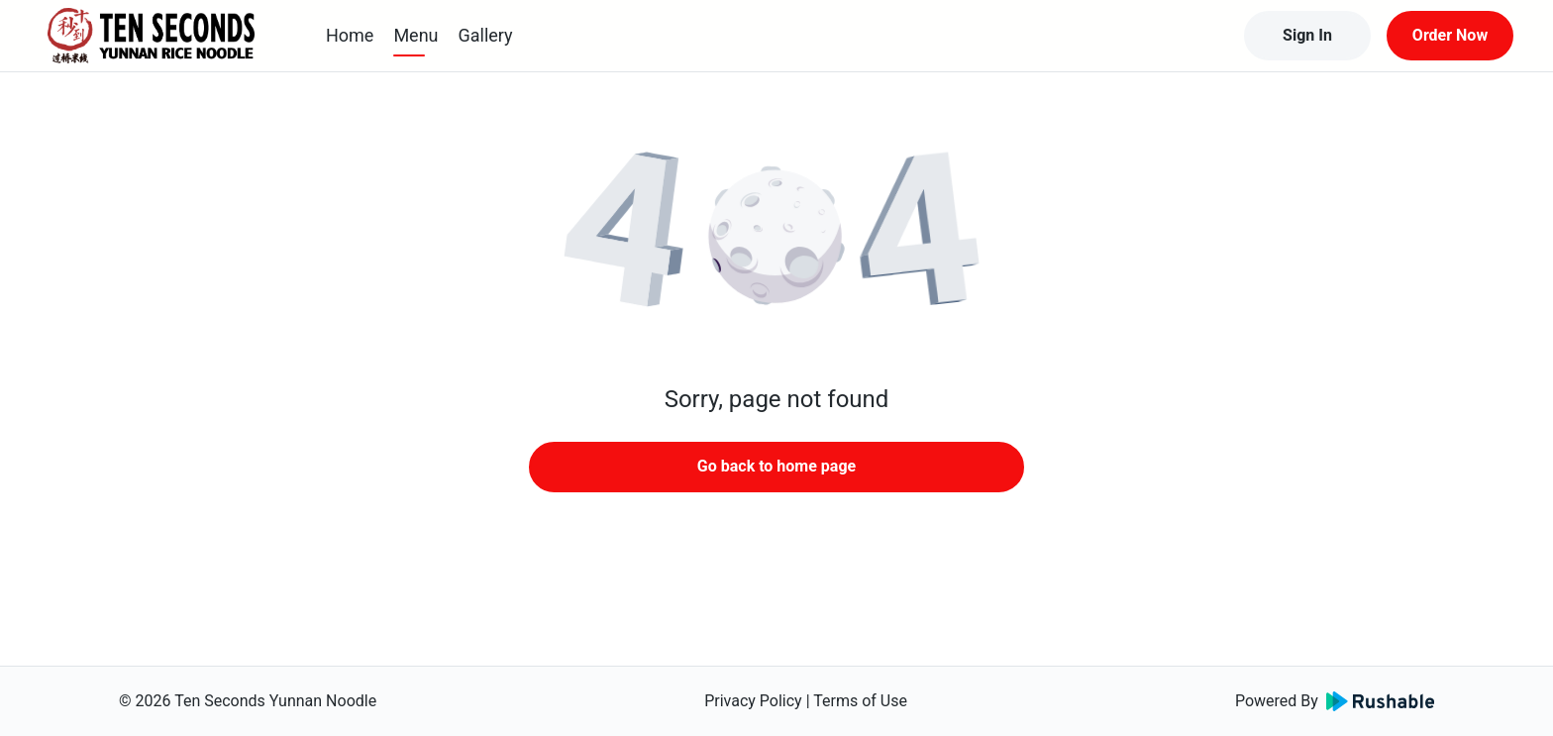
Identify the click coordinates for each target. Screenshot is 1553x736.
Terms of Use (860, 700)
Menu (415, 35)
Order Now (1450, 35)
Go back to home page (776, 466)
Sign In (1307, 35)
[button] (776, 238)
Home (349, 35)
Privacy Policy (753, 700)
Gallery (486, 35)
